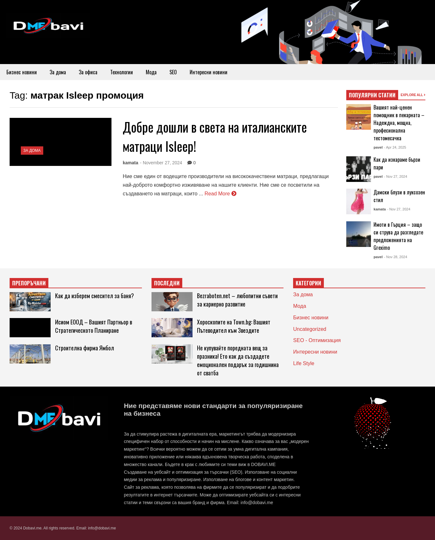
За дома (58, 72)
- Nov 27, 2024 (395, 176)
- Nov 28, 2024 (395, 257)
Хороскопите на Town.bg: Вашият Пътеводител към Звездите (233, 326)
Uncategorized (309, 329)
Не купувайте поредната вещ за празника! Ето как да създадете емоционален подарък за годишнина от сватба (238, 360)
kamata (130, 162)
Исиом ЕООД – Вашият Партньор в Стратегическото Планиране (93, 326)
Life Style (303, 363)
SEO (173, 72)
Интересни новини (208, 72)
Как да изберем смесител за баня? (94, 295)
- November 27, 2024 (161, 162)
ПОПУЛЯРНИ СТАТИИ (372, 95)
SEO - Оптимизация (317, 340)
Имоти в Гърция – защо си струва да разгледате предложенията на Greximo (398, 236)
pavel (377, 147)
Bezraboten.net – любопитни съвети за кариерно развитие (237, 299)
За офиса (88, 72)
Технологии (121, 72)
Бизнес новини (21, 72)
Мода (151, 72)
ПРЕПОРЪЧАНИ (29, 283)
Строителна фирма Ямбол (84, 348)
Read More (221, 193)
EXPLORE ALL (413, 95)
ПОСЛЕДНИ (167, 283)
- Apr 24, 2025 (395, 147)
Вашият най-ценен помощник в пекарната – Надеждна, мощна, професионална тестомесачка (398, 122)
